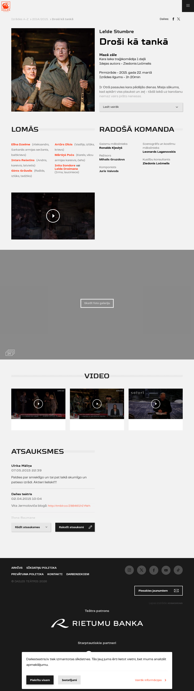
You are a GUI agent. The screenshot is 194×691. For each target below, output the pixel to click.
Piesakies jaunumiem (159, 590)
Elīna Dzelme (20, 144)
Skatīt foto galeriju (97, 303)
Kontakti (55, 574)
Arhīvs (17, 568)
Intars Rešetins (23, 160)
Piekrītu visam (40, 680)
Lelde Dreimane (66, 169)
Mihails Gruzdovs (112, 159)
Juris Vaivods (109, 171)
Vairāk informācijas (151, 680)
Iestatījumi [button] (69, 680)
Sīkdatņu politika (41, 568)
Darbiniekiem (77, 574)
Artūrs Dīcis (64, 144)
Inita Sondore (65, 165)
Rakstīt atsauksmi (75, 527)
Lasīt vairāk (141, 107)
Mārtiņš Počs (64, 155)
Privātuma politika (27, 574)
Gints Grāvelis (21, 170)
